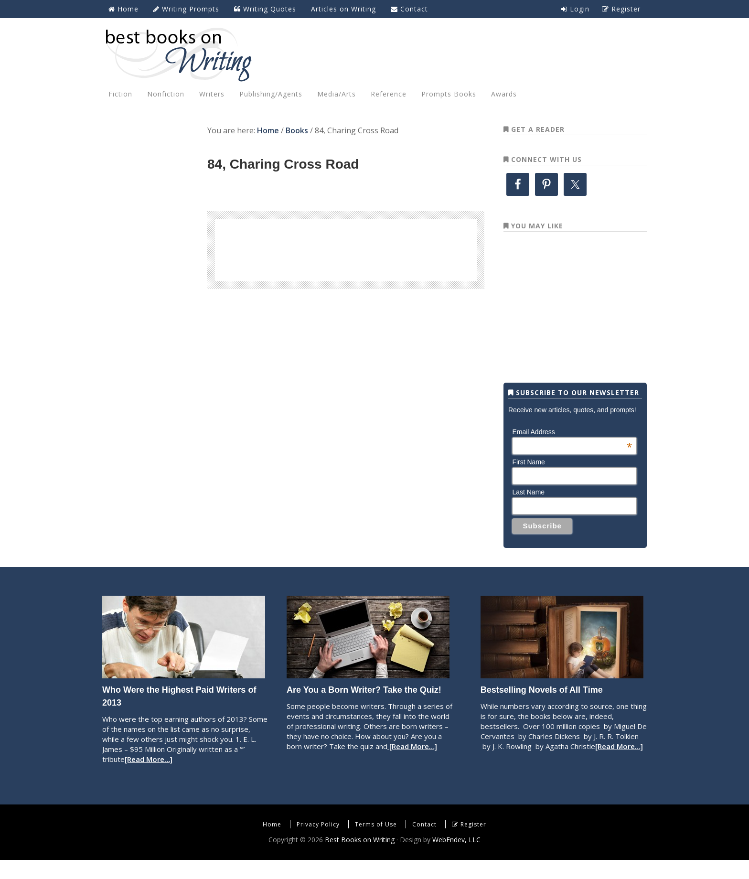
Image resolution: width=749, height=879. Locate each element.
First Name (528, 481)
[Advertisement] (346, 248)
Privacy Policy (318, 843)
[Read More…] (148, 778)
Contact (424, 843)
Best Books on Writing (374, 54)
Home (272, 843)
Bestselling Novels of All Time (542, 709)
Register (473, 843)
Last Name (528, 511)
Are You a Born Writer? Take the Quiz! (364, 709)
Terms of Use (376, 843)
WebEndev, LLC (456, 858)
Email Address (572, 451)
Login (575, 8)
